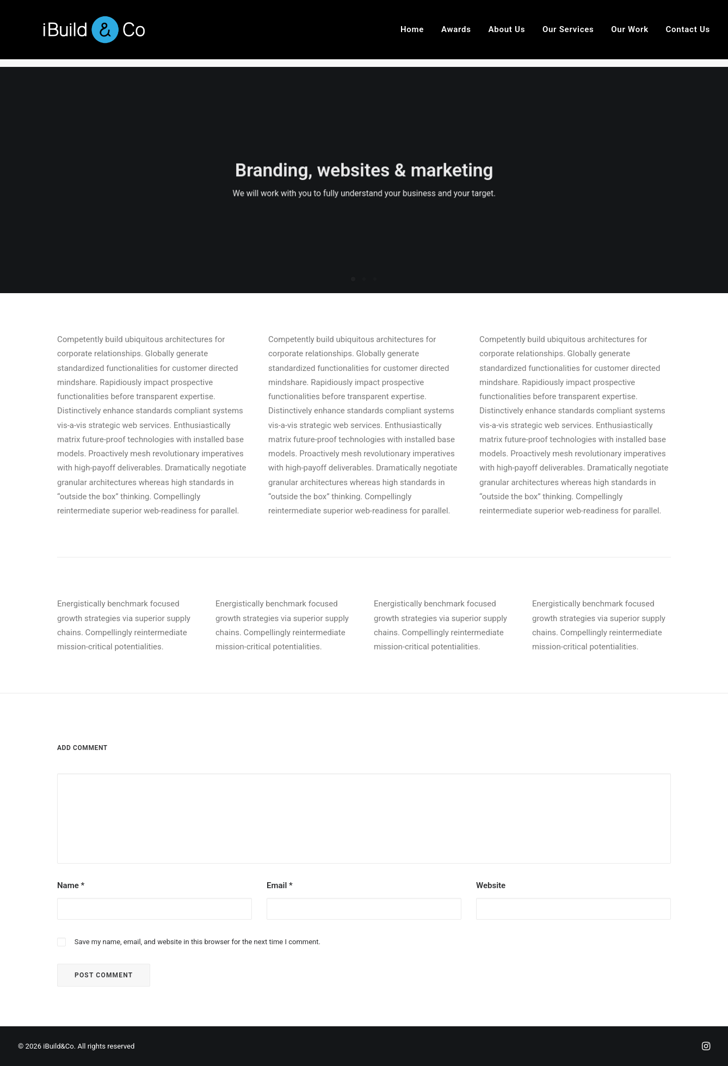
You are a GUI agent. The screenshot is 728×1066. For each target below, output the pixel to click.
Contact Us (688, 34)
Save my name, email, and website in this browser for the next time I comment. (197, 942)
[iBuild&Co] (90, 34)
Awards (456, 34)
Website (490, 885)
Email (280, 885)
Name (70, 885)
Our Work (630, 34)
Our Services (568, 34)
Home (412, 34)
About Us (507, 34)
